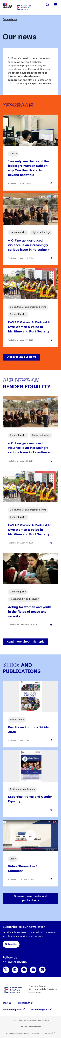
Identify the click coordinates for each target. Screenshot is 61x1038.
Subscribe (11, 944)
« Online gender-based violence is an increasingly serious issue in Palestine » (29, 245)
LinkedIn (15, 970)
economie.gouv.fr (40, 1009)
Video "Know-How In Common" (23, 869)
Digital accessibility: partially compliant (22, 1033)
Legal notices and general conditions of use (30, 1020)
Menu (55, 4)
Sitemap (48, 1033)
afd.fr (5, 1003)
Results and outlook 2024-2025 (28, 730)
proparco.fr (24, 1003)
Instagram (42, 970)
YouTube (33, 970)
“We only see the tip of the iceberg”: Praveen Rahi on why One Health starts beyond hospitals (28, 168)
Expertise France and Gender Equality (30, 799)
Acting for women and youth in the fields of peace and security (29, 612)
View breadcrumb (10, 19)
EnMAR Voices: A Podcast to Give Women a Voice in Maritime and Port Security (29, 327)
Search (47, 4)
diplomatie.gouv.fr (12, 1009)
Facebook (24, 970)
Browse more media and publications (30, 898)
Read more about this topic (25, 641)
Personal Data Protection (30, 1027)
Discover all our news (21, 357)
